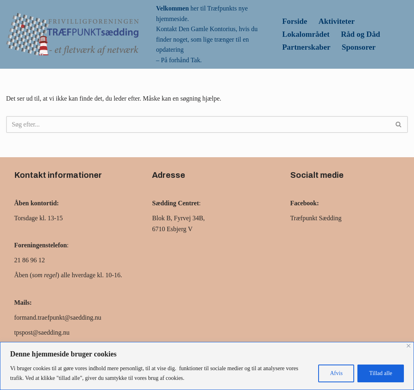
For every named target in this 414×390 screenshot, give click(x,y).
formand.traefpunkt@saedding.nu (57, 317)
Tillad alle (380, 373)
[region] (207, 366)
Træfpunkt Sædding (316, 218)
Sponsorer (359, 47)
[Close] (408, 346)
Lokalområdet (306, 34)
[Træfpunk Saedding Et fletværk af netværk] (72, 34)
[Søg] (198, 124)
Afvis (336, 373)
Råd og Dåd (360, 34)
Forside (294, 21)
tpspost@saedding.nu (42, 332)
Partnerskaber (306, 47)
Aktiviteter (337, 21)
